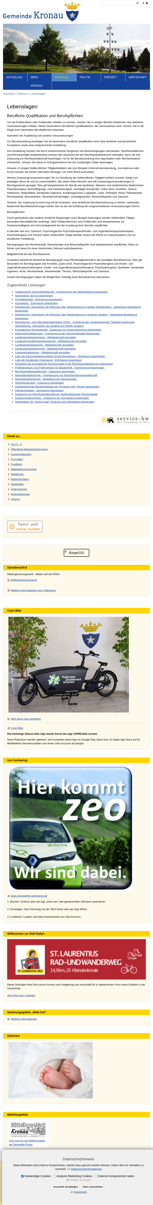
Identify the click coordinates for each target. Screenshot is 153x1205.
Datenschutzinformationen (86, 1168)
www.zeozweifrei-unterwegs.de (29, 895)
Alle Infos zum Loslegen (21, 995)
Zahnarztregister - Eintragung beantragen (39, 390)
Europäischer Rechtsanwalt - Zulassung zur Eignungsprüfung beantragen (58, 329)
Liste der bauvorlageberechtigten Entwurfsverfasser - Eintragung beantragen (60, 356)
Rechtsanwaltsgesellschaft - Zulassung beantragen (45, 371)
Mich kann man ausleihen (26, 718)
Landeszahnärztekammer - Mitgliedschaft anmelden (45, 348)
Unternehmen (19, 489)
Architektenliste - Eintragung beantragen (38, 299)
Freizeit (110, 77)
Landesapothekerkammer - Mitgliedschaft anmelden (45, 337)
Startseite (8, 93)
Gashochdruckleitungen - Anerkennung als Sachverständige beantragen (57, 333)
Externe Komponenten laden (116, 1176)
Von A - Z (16, 444)
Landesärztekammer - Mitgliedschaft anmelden (42, 352)
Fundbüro (16, 464)
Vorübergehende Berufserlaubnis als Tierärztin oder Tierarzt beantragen (57, 386)
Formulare (17, 459)
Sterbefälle (17, 484)
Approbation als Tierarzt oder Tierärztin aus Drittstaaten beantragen (54, 401)
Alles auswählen (92, 1186)
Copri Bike (17, 728)
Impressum (80, 1191)
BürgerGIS (76, 553)
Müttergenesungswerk (24, 579)
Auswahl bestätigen (65, 1186)
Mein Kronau (37, 81)
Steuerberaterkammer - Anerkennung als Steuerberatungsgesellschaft (56, 375)
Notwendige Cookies (38, 1176)
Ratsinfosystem (20, 479)
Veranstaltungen (20, 494)
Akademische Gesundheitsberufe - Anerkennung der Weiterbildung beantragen (61, 291)
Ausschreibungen (21, 454)
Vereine (15, 499)
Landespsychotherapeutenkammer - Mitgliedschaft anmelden (51, 341)
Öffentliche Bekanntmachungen (29, 449)
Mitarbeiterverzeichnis (24, 469)
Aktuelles (14, 77)
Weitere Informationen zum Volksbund (33, 590)
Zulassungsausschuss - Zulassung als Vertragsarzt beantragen (52, 397)
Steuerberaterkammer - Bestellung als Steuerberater (46, 379)
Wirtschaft (138, 77)
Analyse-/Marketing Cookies (74, 1176)
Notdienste (17, 474)
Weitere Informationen (24, 1018)
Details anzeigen (80, 1179)
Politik (85, 77)
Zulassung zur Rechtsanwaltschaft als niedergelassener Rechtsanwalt (56, 394)
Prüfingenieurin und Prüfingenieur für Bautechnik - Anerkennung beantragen (59, 367)
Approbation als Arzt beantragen (34, 295)
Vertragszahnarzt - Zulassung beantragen (39, 382)
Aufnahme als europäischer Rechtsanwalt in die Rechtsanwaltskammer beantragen (64, 363)
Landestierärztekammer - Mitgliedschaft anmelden (44, 344)
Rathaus (61, 77)
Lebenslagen (37, 93)
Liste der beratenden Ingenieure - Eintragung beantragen (48, 360)
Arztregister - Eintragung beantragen (36, 303)
